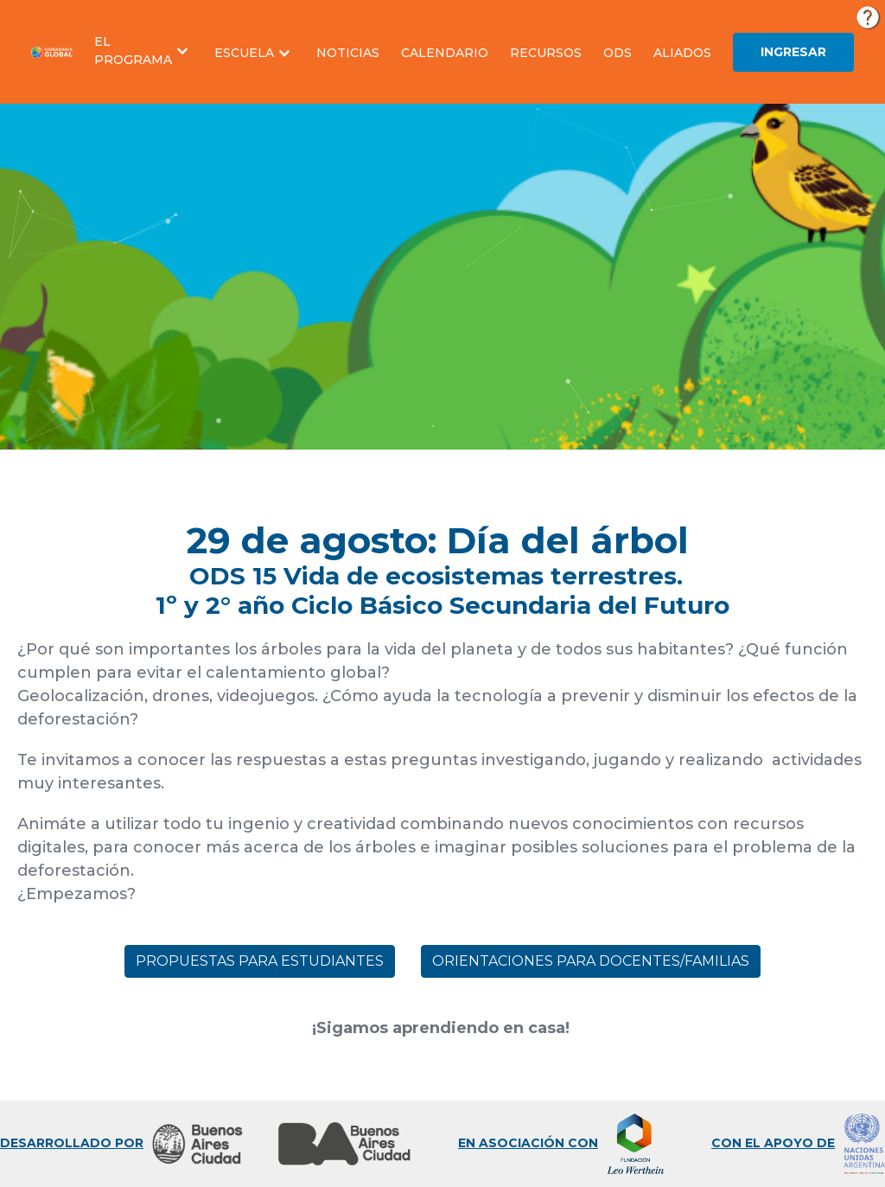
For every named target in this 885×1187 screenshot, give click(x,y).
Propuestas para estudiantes (260, 961)
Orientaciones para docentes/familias (590, 961)
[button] (143, 51)
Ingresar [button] (793, 52)
